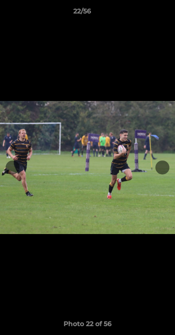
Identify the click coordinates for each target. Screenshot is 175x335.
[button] (141, 13)
